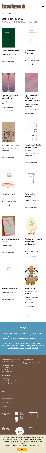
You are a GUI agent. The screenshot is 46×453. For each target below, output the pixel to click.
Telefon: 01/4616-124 (8, 362)
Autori (33, 22)
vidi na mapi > (6, 375)
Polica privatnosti (7, 402)
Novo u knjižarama (13, 22)
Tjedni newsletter (28, 359)
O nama (4, 391)
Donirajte (4, 406)
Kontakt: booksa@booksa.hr (10, 359)
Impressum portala (7, 399)
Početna (4, 13)
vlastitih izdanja (31, 348)
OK (22, 449)
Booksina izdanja (12, 19)
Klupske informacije (7, 395)
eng (38, 363)
